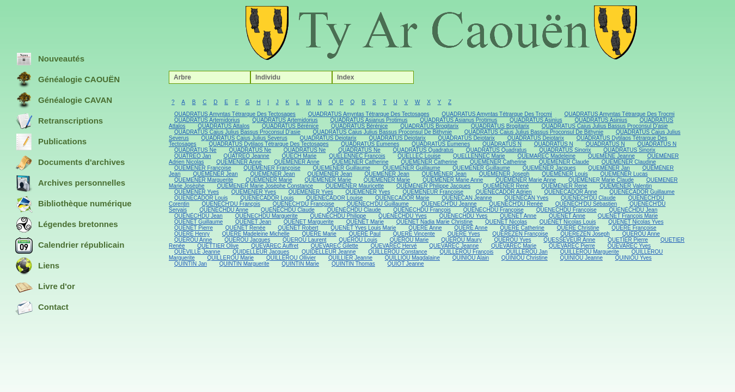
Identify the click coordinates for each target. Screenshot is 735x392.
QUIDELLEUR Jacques (260, 252)
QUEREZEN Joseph (585, 234)
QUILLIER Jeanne (350, 258)
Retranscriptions (59, 121)
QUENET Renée (245, 228)
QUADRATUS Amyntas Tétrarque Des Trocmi (497, 114)
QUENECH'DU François (231, 204)
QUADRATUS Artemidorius (207, 120)
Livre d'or (45, 287)
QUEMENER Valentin (625, 186)
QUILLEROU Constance (397, 252)
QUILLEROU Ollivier (291, 258)
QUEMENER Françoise (202, 168)
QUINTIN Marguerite (244, 264)
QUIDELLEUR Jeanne (329, 252)
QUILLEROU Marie (230, 258)
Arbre (182, 77)
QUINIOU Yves (633, 258)
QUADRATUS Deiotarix (327, 138)
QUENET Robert (298, 228)
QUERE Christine (578, 228)
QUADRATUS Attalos (223, 126)
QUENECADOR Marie (402, 198)
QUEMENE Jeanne (611, 156)
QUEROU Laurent (305, 240)
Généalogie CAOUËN (67, 80)
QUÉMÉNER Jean (215, 174)
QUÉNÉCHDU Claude (288, 210)
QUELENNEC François (357, 156)
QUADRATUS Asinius (536, 120)
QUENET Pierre (193, 228)
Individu (267, 77)
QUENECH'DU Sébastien (586, 204)
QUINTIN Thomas (353, 264)
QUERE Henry (192, 234)
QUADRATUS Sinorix (565, 150)
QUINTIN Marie (300, 264)
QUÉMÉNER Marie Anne (452, 180)
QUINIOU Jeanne (581, 258)
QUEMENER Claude (564, 162)
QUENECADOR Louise (334, 198)
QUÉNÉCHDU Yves (402, 216)
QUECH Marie (298, 156)
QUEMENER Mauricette (355, 186)
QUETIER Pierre (628, 240)
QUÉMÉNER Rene (564, 186)
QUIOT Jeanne (406, 264)
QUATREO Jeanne (246, 156)
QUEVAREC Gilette (334, 246)
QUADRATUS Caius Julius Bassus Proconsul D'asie (605, 126)
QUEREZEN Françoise (520, 234)
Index (345, 77)
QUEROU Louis (358, 240)
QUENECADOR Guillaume (642, 192)
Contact (42, 307)
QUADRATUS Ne (195, 150)
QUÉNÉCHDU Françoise (493, 210)
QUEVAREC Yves (629, 246)
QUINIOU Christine (524, 258)
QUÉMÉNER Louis (564, 174)
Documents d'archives (70, 162)
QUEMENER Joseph (504, 174)
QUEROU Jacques (247, 240)
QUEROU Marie (409, 240)
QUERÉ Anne (470, 228)
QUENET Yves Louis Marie (363, 228)
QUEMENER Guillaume (342, 168)
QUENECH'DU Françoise (303, 204)
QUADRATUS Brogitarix (429, 126)
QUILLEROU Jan (527, 252)
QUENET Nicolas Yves (635, 222)
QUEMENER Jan (609, 168)
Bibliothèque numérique (73, 204)
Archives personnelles (70, 183)
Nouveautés (49, 59)
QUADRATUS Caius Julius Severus (244, 138)
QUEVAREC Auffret (274, 246)
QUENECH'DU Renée (516, 204)
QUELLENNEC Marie (479, 156)
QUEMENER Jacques (549, 168)
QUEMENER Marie (269, 180)
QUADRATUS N (502, 144)
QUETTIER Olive (217, 246)
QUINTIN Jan (190, 264)
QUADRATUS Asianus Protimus (368, 120)
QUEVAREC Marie (513, 246)
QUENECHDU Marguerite (266, 216)
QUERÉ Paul (365, 234)
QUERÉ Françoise (633, 228)
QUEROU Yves (512, 240)
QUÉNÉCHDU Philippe (338, 216)
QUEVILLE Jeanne (197, 252)
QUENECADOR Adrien (504, 192)
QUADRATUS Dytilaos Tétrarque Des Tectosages (268, 144)
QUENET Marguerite (309, 222)
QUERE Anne (425, 228)
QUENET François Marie (628, 216)
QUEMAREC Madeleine (546, 156)
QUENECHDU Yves (463, 216)
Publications (51, 142)
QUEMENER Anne (238, 162)
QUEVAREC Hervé (394, 246)
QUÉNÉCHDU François (422, 210)
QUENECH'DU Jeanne (449, 204)
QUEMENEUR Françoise (432, 192)
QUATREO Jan (192, 156)
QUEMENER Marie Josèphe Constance (265, 186)
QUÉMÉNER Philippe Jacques (433, 186)
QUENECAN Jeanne (467, 198)
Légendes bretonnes (66, 225)
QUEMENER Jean (330, 174)
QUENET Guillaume (198, 222)
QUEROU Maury (461, 240)
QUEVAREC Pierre (572, 246)
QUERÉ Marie (319, 234)
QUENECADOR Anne (570, 192)
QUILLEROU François (466, 252)
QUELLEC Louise (418, 156)
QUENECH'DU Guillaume (378, 204)
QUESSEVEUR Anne (569, 240)
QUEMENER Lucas (623, 174)
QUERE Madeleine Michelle (256, 234)
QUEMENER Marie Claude (601, 180)
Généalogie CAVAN (63, 100)
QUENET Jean (253, 222)
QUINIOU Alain (470, 258)
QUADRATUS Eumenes (370, 144)
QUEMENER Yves (196, 192)
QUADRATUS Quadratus (423, 150)
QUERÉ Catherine (522, 228)
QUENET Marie (365, 222)
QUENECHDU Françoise (566, 210)
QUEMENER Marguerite (203, 180)
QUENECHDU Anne (223, 210)
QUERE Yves (464, 234)
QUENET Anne (518, 216)
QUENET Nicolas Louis (568, 222)
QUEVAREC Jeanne (454, 246)
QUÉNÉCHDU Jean (633, 210)
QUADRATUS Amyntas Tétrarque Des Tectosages (235, 114)
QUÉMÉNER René (506, 186)
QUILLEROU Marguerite (589, 252)
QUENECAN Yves (526, 198)
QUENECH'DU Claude (588, 198)
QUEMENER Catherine (360, 162)
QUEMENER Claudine (629, 162)
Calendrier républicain (69, 245)
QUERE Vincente (414, 234)
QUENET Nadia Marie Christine (434, 222)
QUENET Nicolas (506, 222)
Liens (37, 266)
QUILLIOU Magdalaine (412, 258)
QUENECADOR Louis (201, 198)
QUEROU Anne (641, 234)
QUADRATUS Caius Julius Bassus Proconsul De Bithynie (382, 132)
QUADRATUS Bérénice (290, 126)
